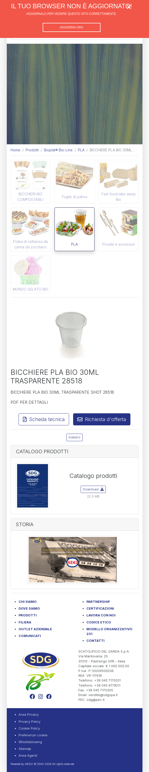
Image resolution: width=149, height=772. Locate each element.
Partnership (98, 602)
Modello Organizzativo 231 (109, 631)
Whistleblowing (30, 742)
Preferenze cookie (33, 735)
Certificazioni (100, 608)
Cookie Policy (29, 728)
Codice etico (98, 622)
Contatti (95, 641)
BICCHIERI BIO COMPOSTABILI (30, 197)
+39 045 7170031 (107, 680)
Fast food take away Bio (119, 197)
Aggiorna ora (71, 27)
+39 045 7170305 (99, 690)
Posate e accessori (118, 244)
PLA (74, 244)
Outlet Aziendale (35, 629)
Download (93, 489)
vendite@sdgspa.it (103, 695)
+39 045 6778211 (107, 685)
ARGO (29, 763)
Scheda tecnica (44, 419)
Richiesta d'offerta (101, 419)
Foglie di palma (74, 197)
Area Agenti (28, 755)
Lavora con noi (101, 615)
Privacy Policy (29, 721)
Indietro (74, 437)
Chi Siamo (28, 602)
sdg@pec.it (96, 700)
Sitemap (25, 749)
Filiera (25, 622)
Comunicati (30, 636)
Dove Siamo (29, 608)
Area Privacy (29, 714)
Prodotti (28, 615)
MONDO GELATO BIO (30, 289)
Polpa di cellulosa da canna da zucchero (30, 244)
